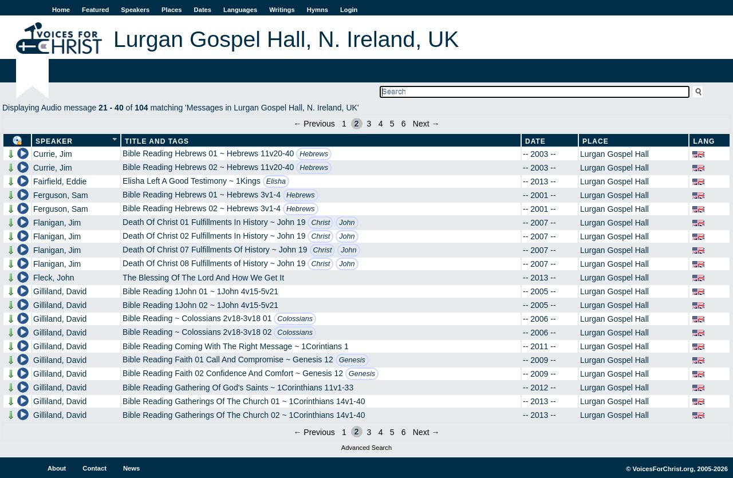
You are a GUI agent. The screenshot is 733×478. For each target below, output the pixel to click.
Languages (240, 9)
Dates (202, 9)
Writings (282, 9)
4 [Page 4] (381, 123)
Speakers (135, 9)
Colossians (295, 319)
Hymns (317, 9)
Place (595, 141)
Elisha (276, 181)
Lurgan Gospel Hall (614, 154)
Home (61, 9)
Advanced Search (366, 447)
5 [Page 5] (392, 123)
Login (348, 9)
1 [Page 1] (344, 123)
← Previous (313, 123)
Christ (320, 223)
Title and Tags (157, 141)
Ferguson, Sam (60, 195)
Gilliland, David (59, 291)
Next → (426, 123)
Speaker (54, 141)
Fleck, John (53, 277)
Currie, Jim (52, 154)
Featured (95, 9)
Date (535, 141)
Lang (704, 141)
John (346, 223)
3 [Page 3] (369, 123)
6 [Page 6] (403, 123)
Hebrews (313, 154)
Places (171, 9)
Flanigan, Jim (57, 222)
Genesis (352, 360)
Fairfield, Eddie (59, 181)
